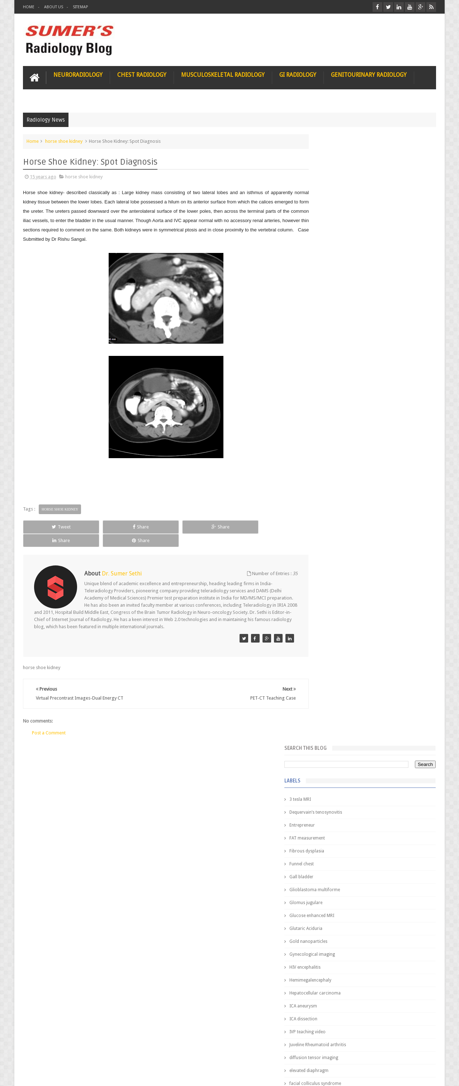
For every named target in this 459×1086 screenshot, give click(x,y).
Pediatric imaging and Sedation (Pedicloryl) (367, 603)
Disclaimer (77, 1053)
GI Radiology (297, 74)
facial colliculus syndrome (343, 472)
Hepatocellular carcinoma (342, 382)
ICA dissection (331, 408)
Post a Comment (49, 718)
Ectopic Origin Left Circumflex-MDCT (389, 763)
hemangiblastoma (335, 524)
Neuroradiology (78, 74)
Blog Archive (415, 585)
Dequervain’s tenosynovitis (343, 201)
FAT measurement (334, 227)
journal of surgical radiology (345, 563)
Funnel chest (329, 253)
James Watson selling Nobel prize (355, 665)
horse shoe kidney (63, 140)
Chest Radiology (141, 74)
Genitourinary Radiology (369, 74)
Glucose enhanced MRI (339, 304)
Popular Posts (332, 585)
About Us (53, 7)
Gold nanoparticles (336, 330)
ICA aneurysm (331, 395)
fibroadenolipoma (335, 498)
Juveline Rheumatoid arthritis (345, 434)
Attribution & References (130, 1053)
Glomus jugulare (333, 292)
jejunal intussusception (339, 550)
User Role (40, 1053)
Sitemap (80, 7)
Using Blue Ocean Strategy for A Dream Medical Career (368, 986)
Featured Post (374, 585)
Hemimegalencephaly (338, 369)
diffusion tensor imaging (341, 447)
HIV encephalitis (332, 356)
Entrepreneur (329, 214)
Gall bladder (329, 266)
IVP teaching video (335, 421)
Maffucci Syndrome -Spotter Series (389, 693)
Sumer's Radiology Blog (93, 1074)
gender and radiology (338, 511)
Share (104, 526)
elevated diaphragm (336, 459)
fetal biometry (331, 485)
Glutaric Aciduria (333, 317)
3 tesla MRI (328, 188)
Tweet (48, 526)
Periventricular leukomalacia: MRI (386, 797)
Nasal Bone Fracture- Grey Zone (383, 631)
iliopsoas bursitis (334, 537)
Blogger (426, 1074)
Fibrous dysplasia (334, 240)
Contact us (417, 1053)
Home (28, 7)
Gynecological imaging (340, 343)
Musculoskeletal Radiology (223, 74)
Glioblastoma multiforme (342, 279)
